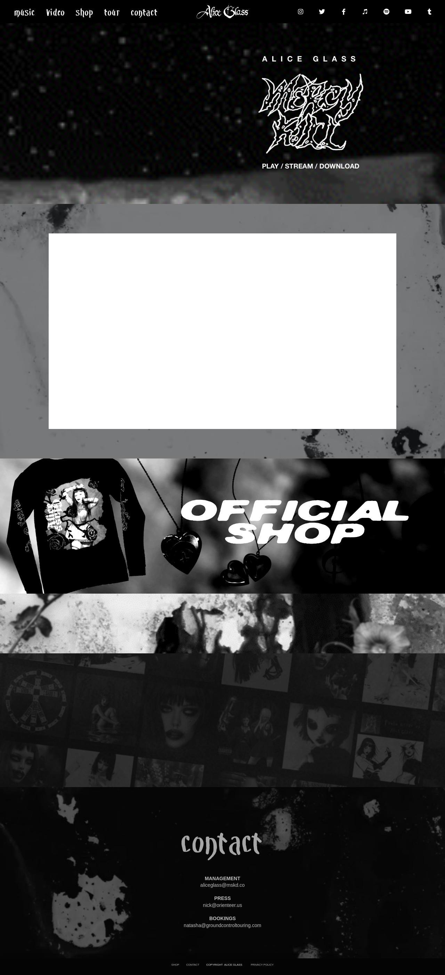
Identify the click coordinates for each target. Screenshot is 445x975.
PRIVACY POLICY (262, 964)
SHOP (175, 964)
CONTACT (192, 964)
